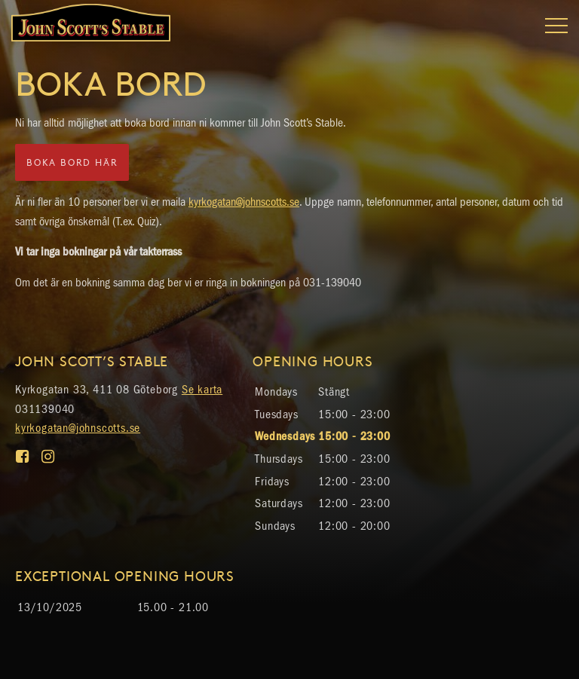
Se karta (202, 389)
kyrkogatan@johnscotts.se (243, 201)
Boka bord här (72, 162)
